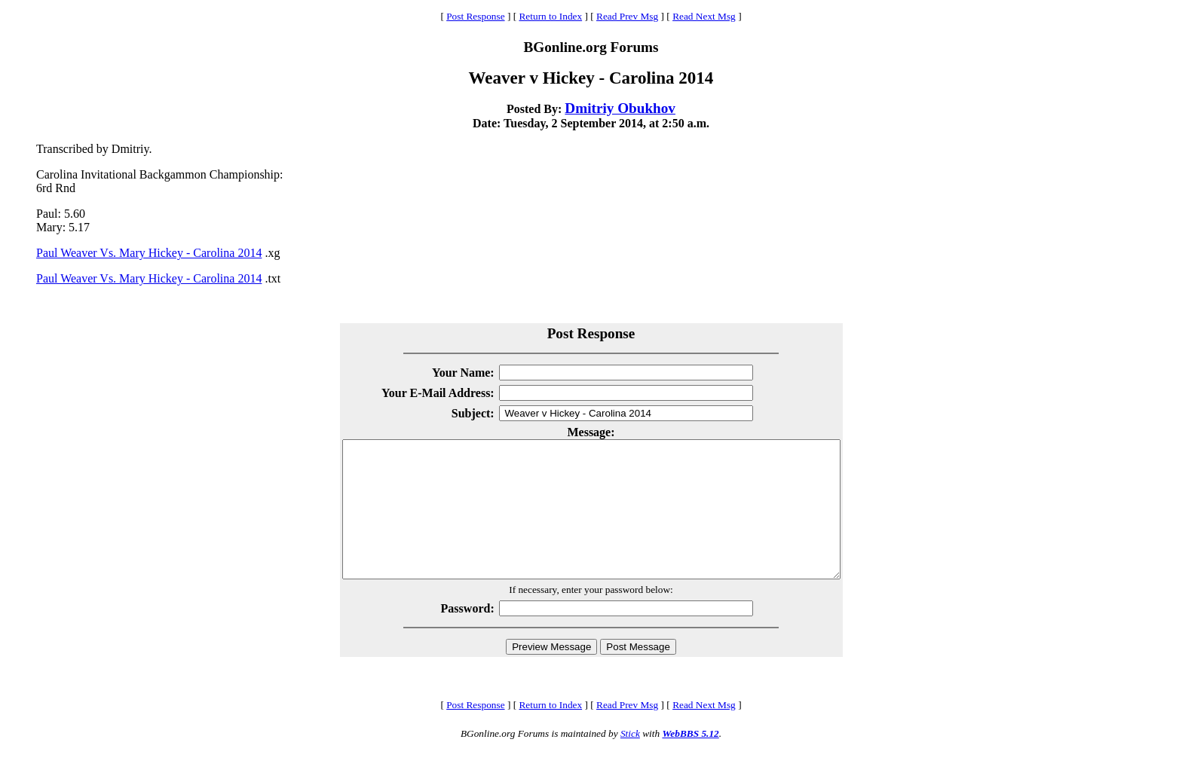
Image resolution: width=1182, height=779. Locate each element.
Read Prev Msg (627, 16)
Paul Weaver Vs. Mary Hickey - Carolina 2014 (149, 252)
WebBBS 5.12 (690, 760)
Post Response (475, 16)
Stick (630, 760)
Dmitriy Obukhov (620, 108)
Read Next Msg (704, 16)
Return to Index (550, 16)
